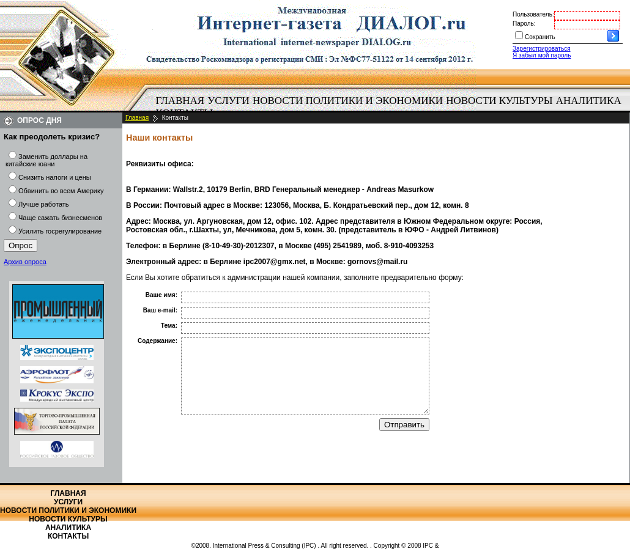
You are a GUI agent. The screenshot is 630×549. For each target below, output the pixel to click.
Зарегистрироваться (542, 48)
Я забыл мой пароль (542, 55)
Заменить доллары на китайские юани (46, 160)
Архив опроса (25, 261)
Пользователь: (533, 14)
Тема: (169, 325)
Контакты (68, 536)
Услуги (228, 100)
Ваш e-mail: (160, 310)
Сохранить (540, 37)
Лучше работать (43, 204)
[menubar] (391, 107)
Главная (180, 100)
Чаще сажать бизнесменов (60, 217)
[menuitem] (180, 101)
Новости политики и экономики (348, 100)
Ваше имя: (161, 295)
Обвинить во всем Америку (60, 190)
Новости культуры (499, 100)
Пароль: (524, 23)
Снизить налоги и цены (54, 177)
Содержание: (157, 340)
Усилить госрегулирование (60, 231)
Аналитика (588, 100)
